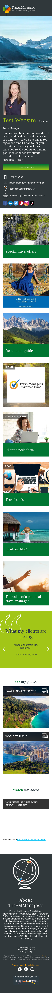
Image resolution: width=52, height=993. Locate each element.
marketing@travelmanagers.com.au (26, 183)
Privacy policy (26, 952)
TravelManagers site (26, 948)
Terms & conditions (26, 950)
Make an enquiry (26, 167)
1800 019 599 (16, 177)
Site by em (45, 956)
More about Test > (13, 159)
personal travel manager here (31, 839)
